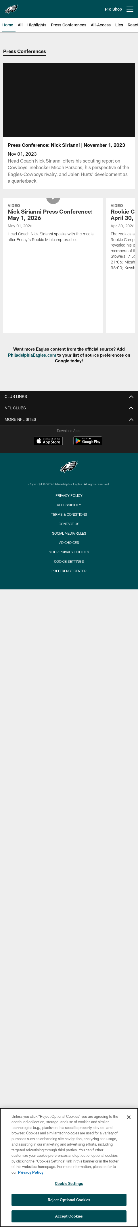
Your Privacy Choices (69, 552)
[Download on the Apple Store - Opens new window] (48, 441)
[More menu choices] (129, 9)
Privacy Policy (69, 495)
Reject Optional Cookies (69, 1199)
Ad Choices (69, 542)
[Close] (128, 1117)
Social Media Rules (69, 533)
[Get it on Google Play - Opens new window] (88, 444)
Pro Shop (113, 9)
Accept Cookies (69, 1216)
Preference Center (69, 571)
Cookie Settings (69, 561)
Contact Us (69, 524)
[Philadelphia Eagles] (69, 467)
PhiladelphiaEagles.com (32, 354)
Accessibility (69, 505)
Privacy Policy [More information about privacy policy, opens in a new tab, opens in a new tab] (30, 1172)
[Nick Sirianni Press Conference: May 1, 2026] (53, 223)
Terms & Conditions (69, 514)
